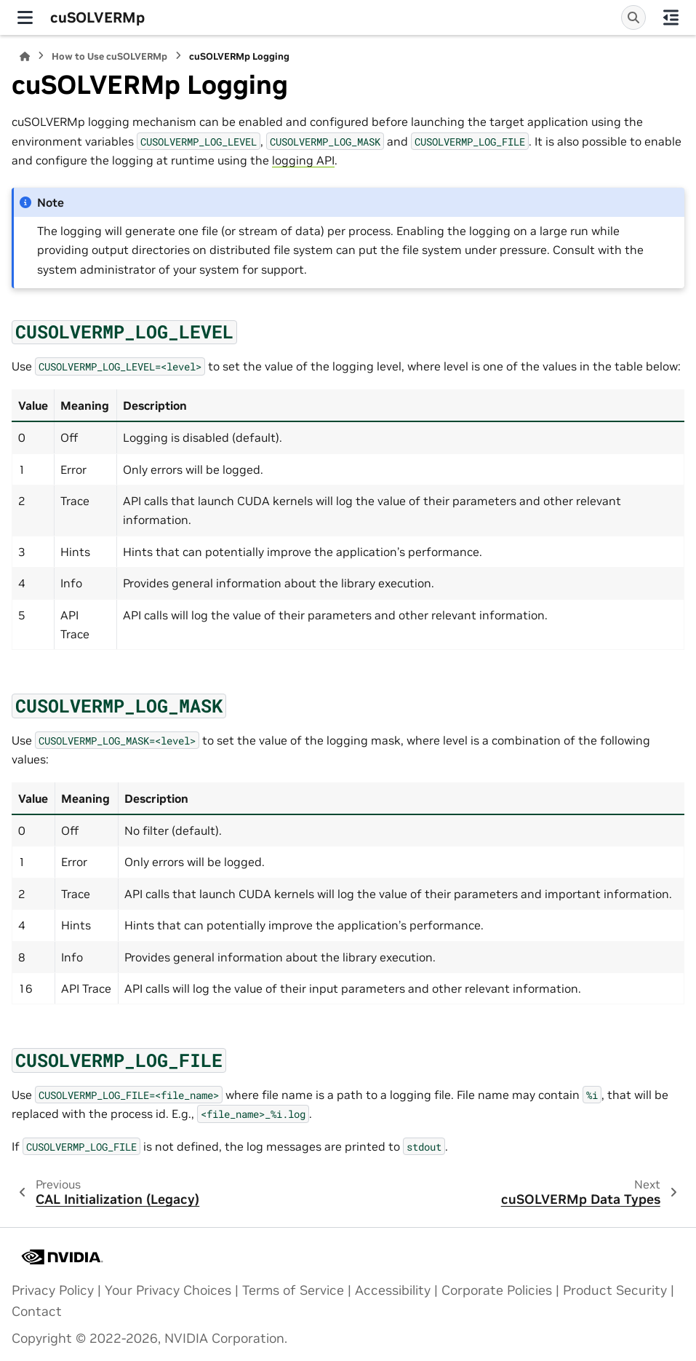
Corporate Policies (496, 1290)
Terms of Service (293, 1290)
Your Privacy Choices (168, 1290)
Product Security (615, 1290)
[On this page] (670, 17)
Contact (37, 1312)
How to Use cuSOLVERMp (109, 56)
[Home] (25, 56)
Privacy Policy (53, 1290)
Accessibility (393, 1290)
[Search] (633, 17)
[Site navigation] (25, 17)
